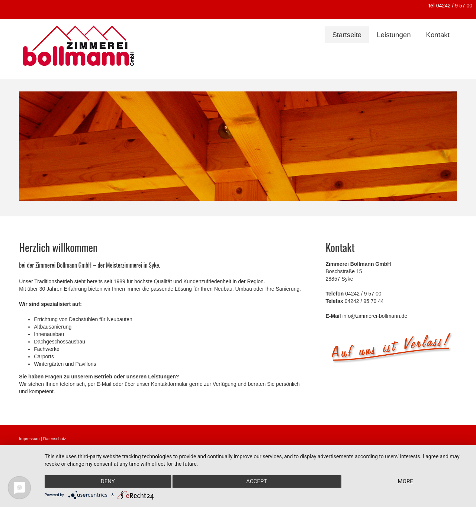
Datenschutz (54, 438)
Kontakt (438, 35)
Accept (256, 481)
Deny (108, 481)
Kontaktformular (169, 384)
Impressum (29, 438)
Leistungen (394, 35)
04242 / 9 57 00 (450, 6)
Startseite (346, 35)
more (405, 481)
